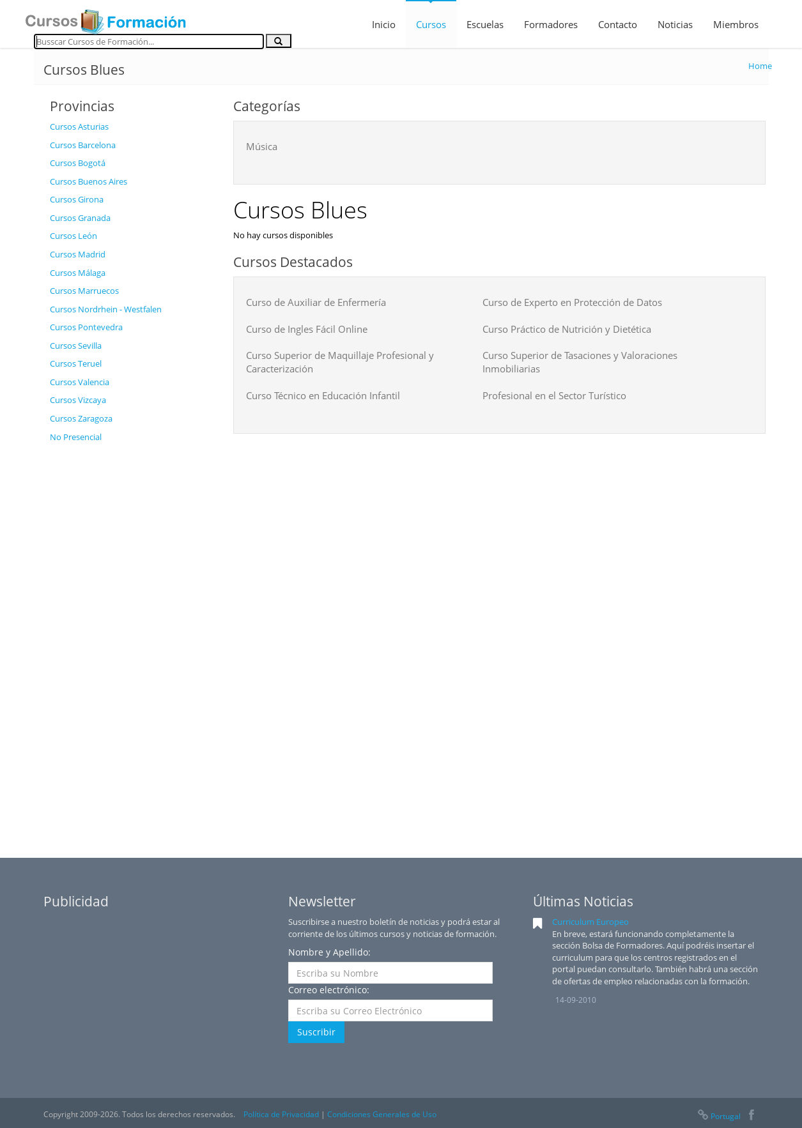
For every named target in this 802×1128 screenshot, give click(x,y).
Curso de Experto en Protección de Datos (572, 302)
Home (760, 66)
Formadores (551, 24)
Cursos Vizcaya (78, 400)
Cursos (431, 24)
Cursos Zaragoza (81, 418)
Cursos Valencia (79, 382)
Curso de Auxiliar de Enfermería (316, 302)
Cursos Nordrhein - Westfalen (106, 309)
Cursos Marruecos (84, 290)
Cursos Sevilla (76, 345)
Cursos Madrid (77, 254)
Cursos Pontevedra (86, 327)
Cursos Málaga (77, 272)
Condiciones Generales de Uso (381, 1114)
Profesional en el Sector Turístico (554, 395)
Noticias (675, 24)
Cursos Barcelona (83, 145)
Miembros (736, 24)
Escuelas (485, 24)
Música (261, 146)
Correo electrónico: (328, 990)
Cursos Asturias (79, 126)
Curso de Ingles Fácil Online (306, 329)
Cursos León (73, 235)
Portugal (718, 1116)
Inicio (384, 24)
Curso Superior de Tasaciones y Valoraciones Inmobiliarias (579, 362)
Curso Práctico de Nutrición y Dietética (566, 329)
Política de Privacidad (281, 1114)
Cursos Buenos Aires (88, 181)
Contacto (617, 24)
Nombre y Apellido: (329, 952)
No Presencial (76, 437)
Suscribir (316, 1032)
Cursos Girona (77, 199)
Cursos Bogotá (77, 163)
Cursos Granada (80, 218)
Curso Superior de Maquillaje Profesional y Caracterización (340, 362)
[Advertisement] (132, 640)
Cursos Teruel (76, 363)
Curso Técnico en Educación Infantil (323, 395)
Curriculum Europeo (590, 921)
